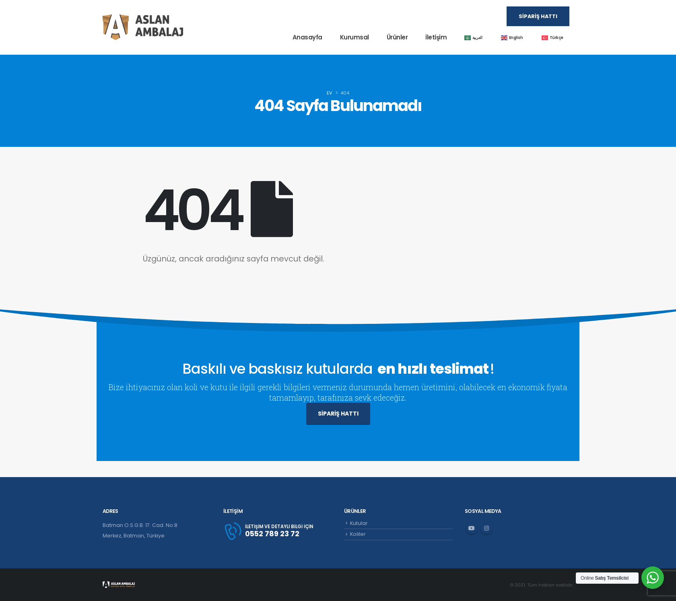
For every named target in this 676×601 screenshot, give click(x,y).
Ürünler (397, 37)
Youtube (472, 528)
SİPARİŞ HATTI (338, 414)
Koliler (358, 534)
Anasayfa (307, 37)
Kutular (359, 523)
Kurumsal (354, 37)
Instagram (486, 528)
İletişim (436, 37)
